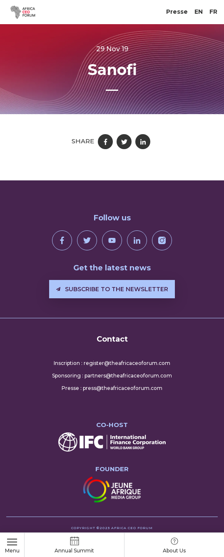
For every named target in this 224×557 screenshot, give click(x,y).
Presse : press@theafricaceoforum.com (112, 388)
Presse (177, 11)
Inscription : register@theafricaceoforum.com (112, 363)
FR (213, 11)
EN (198, 11)
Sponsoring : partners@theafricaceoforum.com (112, 375)
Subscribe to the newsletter (112, 289)
